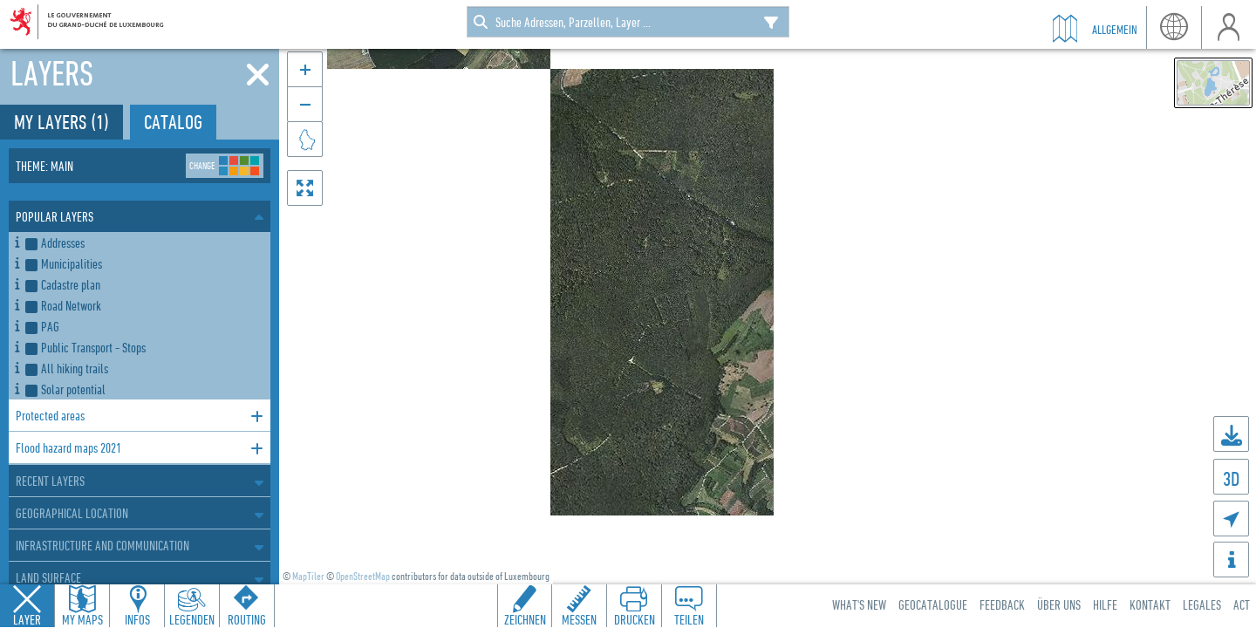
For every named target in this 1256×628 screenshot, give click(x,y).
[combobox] (628, 22)
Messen (579, 619)
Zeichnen (525, 619)
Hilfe (1105, 604)
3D (1231, 478)
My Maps (82, 619)
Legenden (192, 619)
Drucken (634, 619)
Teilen (689, 619)
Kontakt (1150, 604)
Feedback (1002, 604)
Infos (137, 619)
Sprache (1173, 27)
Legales (1202, 604)
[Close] (258, 75)
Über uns (1059, 604)
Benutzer (1228, 27)
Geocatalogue (932, 604)
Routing (247, 619)
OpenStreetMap (363, 576)
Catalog (173, 121)
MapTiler (308, 576)
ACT (1241, 604)
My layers (61, 121)
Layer (27, 619)
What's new (859, 604)
